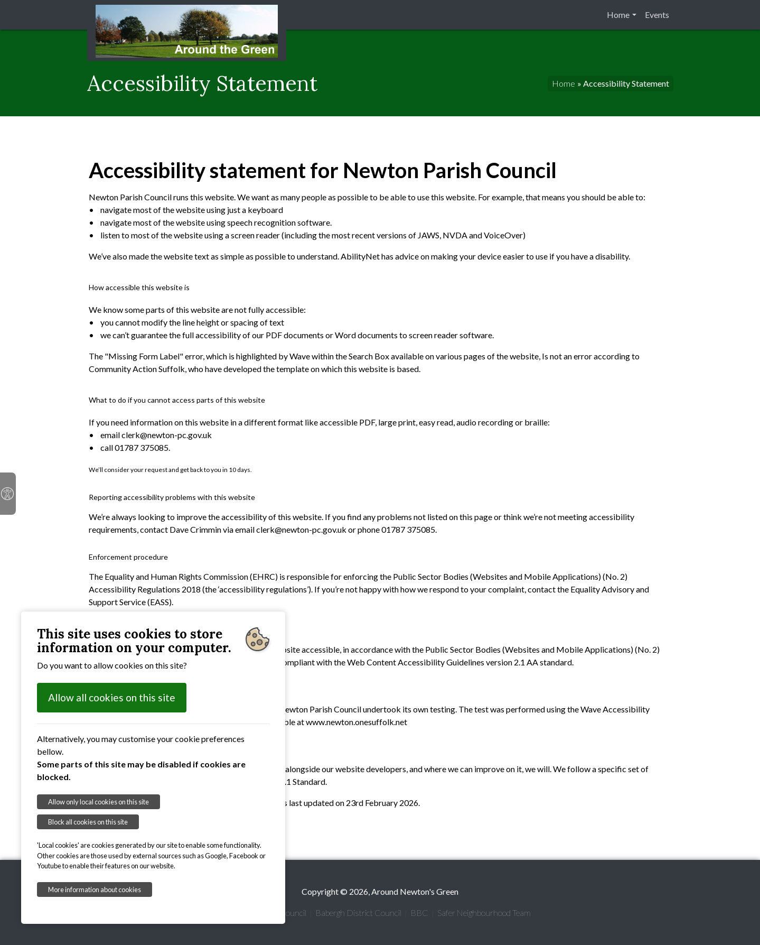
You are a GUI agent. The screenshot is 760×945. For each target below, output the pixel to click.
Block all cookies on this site (88, 822)
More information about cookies (94, 889)
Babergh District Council (358, 912)
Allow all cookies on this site (111, 697)
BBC (419, 912)
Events (657, 15)
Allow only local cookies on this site (98, 802)
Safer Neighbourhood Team (484, 912)
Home (618, 15)
